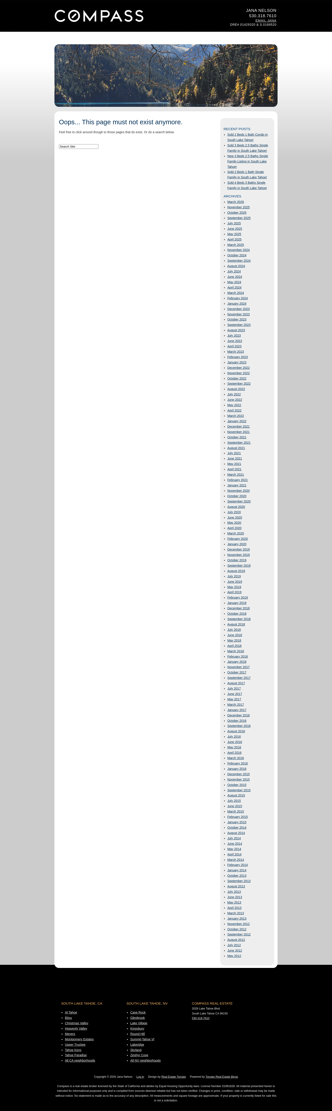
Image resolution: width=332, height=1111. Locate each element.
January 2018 (236, 661)
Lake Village (138, 1023)
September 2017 (239, 678)
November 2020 (238, 490)
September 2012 (239, 934)
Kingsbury (137, 1028)
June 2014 (234, 843)
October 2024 (236, 255)
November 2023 (238, 314)
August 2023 (236, 330)
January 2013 (236, 918)
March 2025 (235, 245)
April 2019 (234, 592)
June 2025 (234, 228)
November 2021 (238, 432)
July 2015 (234, 801)
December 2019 (238, 549)
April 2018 (234, 646)
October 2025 (236, 212)
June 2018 (234, 635)
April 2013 (234, 908)
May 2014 (234, 849)
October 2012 (236, 929)
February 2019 (237, 597)
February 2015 (237, 817)
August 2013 (236, 886)
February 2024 (237, 298)
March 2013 (235, 913)
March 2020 (235, 533)
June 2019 (234, 581)
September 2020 (239, 501)
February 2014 (237, 865)
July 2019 (234, 576)
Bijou (68, 1018)
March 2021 (235, 474)
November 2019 (238, 555)
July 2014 (234, 838)
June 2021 (234, 458)
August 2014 (236, 833)
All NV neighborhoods (145, 1060)
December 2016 (238, 715)
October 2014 (236, 827)
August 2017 (236, 683)
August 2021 (236, 448)
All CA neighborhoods (80, 1060)
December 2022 (238, 368)
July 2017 (234, 688)
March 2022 (235, 416)
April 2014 (234, 854)
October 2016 (236, 720)
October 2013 (236, 875)
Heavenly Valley (76, 1028)
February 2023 (237, 357)
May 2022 (234, 405)
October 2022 (236, 378)
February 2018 (237, 656)
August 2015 (236, 795)
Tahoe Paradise (76, 1055)
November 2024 (238, 250)
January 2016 (236, 769)
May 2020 (234, 522)
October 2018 (236, 613)
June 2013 (234, 897)
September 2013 (239, 881)
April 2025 (234, 239)
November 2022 (238, 373)
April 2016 (234, 752)
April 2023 (234, 346)
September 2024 (239, 260)
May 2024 (234, 282)
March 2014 (235, 860)
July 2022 (234, 394)
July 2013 (234, 891)
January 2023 (236, 362)
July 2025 (234, 223)
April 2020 (234, 528)
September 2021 (239, 442)
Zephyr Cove (139, 1055)
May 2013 (234, 902)
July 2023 (234, 335)
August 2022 (236, 389)
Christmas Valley (76, 1023)
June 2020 (234, 517)
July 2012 (234, 945)
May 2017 (234, 699)
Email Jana (265, 20)
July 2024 (234, 271)
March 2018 (235, 651)
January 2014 (236, 870)
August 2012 (236, 940)
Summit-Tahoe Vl (142, 1039)
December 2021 (238, 426)
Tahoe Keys (73, 1050)
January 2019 (236, 603)
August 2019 (236, 571)
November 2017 (238, 667)
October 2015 (236, 785)
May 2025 (234, 234)
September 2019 (239, 565)
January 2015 (236, 822)
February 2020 (237, 539)
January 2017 (236, 710)
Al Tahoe (71, 1012)
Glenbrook (137, 1018)
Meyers (70, 1034)
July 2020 (234, 512)
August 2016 (236, 731)
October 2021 (236, 437)
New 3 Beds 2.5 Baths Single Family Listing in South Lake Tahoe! (247, 161)
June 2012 (234, 950)
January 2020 (236, 544)
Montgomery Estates (79, 1039)
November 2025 (238, 207)
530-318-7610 (201, 1018)
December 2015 (238, 774)
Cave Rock (138, 1012)
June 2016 (234, 742)
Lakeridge (137, 1044)
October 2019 (236, 560)
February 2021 (237, 480)
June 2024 (234, 277)
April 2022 (234, 410)
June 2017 (234, 694)
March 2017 (235, 704)
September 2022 (239, 383)
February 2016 (237, 763)
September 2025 (239, 218)
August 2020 (236, 507)
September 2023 (239, 325)
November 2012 (238, 924)
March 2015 (235, 811)
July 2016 (234, 736)
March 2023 (235, 351)
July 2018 (234, 630)
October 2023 (236, 319)
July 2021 (234, 453)
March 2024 (235, 293)
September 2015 (239, 790)
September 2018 (239, 619)
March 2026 (235, 202)
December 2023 (238, 309)
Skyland (135, 1050)
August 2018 (236, 624)
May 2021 (234, 464)
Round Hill (137, 1034)
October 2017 (236, 672)
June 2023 (234, 341)
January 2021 (236, 485)
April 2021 (234, 469)
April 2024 (234, 287)
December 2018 (238, 608)
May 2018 (234, 640)
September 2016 (239, 726)
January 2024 (236, 303)
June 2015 (234, 806)
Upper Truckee (75, 1044)
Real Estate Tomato (173, 1076)
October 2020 (236, 496)
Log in (140, 1076)
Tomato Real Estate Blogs (221, 1076)
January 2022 (236, 421)
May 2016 (234, 747)
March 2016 (235, 758)
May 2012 (234, 956)
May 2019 (234, 587)
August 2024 (236, 266)
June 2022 (234, 399)
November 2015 (238, 779)
